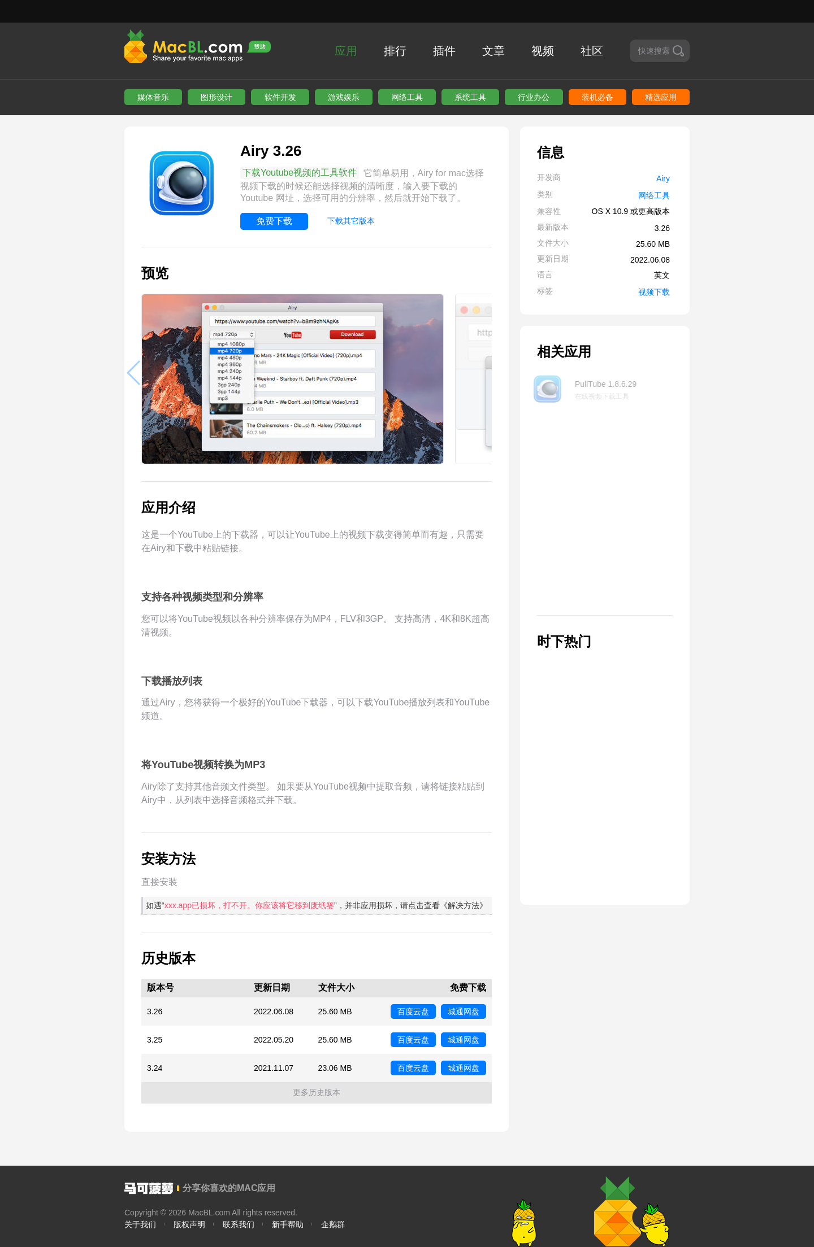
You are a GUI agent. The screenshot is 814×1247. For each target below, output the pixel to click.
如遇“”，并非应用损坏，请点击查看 (316, 905)
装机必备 (597, 97)
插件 (444, 51)
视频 (542, 51)
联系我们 (238, 1224)
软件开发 (280, 97)
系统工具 (470, 97)
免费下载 (274, 221)
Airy (663, 178)
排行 (395, 51)
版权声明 (189, 1224)
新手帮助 (288, 1224)
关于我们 (140, 1224)
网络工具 (407, 97)
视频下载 (654, 292)
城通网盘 (463, 1011)
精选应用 (661, 97)
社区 (592, 51)
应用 (346, 51)
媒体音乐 (153, 97)
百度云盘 (413, 1011)
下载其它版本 (351, 220)
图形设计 (216, 97)
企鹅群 (333, 1224)
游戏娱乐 (344, 97)
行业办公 (533, 97)
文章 (493, 51)
